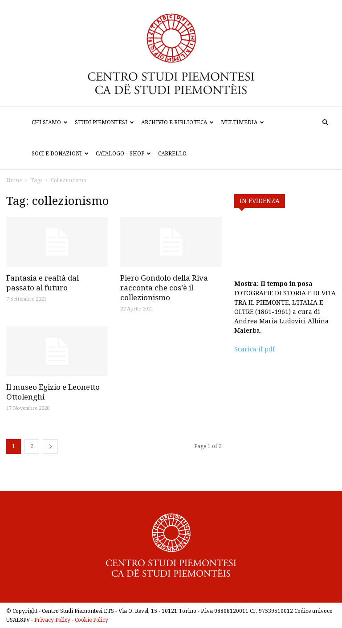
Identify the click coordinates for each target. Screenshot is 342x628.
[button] (325, 122)
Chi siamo (50, 122)
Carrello (172, 154)
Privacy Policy (52, 620)
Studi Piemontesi (104, 122)
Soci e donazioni (60, 154)
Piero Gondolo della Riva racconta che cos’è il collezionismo (164, 287)
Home (14, 180)
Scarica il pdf (254, 349)
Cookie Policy (91, 620)
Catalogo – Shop (123, 154)
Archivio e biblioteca (177, 122)
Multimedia (242, 122)
